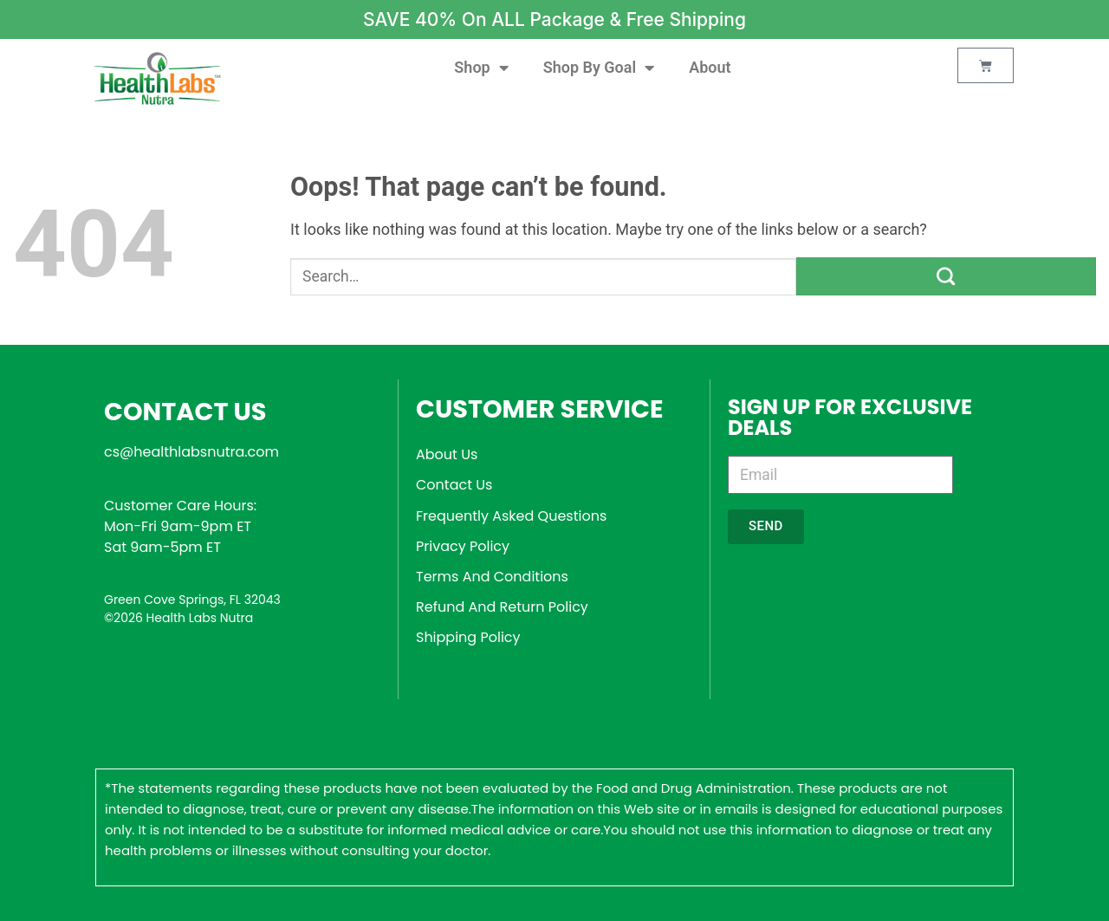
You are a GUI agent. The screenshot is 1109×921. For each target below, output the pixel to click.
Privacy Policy (462, 546)
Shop (481, 67)
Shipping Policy (468, 637)
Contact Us (454, 485)
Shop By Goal (598, 67)
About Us (446, 454)
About (709, 67)
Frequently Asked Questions (511, 516)
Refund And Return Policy (502, 607)
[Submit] (946, 276)
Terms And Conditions (492, 577)
